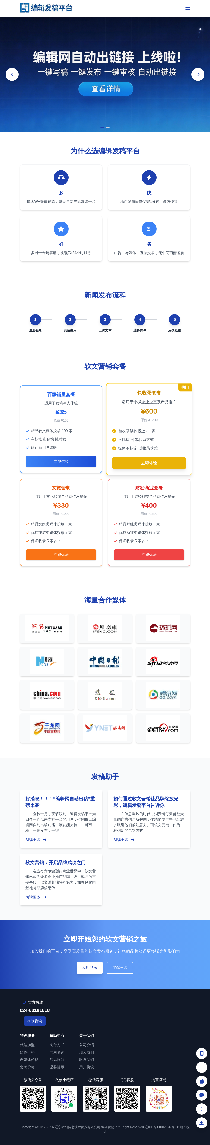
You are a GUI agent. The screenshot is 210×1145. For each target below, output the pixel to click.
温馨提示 (57, 1067)
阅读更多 (35, 840)
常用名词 (57, 1052)
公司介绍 (86, 1045)
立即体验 (61, 461)
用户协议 (86, 1067)
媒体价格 (27, 1052)
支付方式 (57, 1045)
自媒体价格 (29, 1060)
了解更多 (120, 968)
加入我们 (86, 1052)
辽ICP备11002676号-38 (162, 1127)
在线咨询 (34, 1021)
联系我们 (86, 1060)
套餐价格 (27, 1067)
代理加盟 (27, 1045)
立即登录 (89, 967)
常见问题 (57, 1060)
